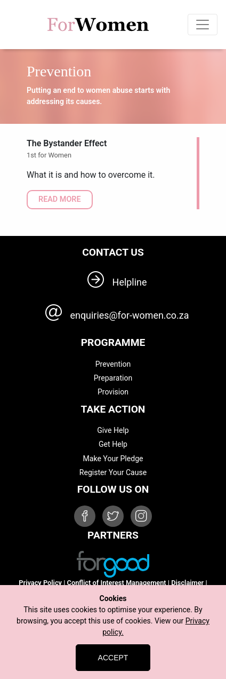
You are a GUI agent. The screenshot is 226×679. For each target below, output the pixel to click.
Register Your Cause (113, 472)
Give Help (113, 430)
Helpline (129, 282)
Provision (113, 392)
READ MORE (59, 199)
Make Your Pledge (113, 458)
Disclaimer (187, 583)
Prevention (113, 364)
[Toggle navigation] (202, 24)
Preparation (113, 378)
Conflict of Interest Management (116, 583)
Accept (113, 657)
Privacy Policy (40, 583)
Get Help (113, 444)
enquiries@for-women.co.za (129, 315)
